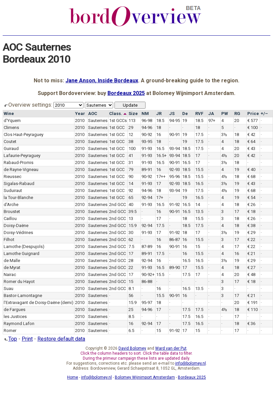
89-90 (174, 267)
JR (159, 113)
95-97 (147, 302)
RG (237, 113)
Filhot (9, 239)
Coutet (10, 141)
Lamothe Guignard (21, 253)
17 (197, 155)
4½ (224, 155)
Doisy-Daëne (16, 225)
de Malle (12, 260)
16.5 (160, 148)
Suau (8, 288)
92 (130, 190)
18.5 (160, 120)
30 (130, 232)
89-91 (147, 169)
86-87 (174, 239)
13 (130, 218)
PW (224, 113)
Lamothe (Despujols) (24, 246)
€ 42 (251, 134)
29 (130, 127)
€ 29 (251, 232)
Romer (10, 330)
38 (130, 141)
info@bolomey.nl (190, 363)
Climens (11, 127)
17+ (159, 197)
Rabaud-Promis (18, 162)
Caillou (10, 218)
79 (130, 169)
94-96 (147, 127)
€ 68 (251, 176)
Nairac (10, 274)
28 (130, 260)
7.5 (131, 246)
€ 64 (251, 141)
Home (72, 377)
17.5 (199, 134)
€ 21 (251, 253)
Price (253, 113)
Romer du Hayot (19, 281)
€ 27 (251, 267)
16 (158, 134)
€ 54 (251, 197)
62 (130, 239)
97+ (211, 120)
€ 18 (251, 211)
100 (131, 148)
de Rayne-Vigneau (21, 169)
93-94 (174, 148)
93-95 (147, 141)
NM (145, 113)
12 (130, 134)
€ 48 (251, 274)
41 (130, 155)
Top (10, 339)
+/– (264, 113)
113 (131, 120)
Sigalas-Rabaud (19, 183)
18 (158, 127)
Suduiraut (13, 190)
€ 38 (251, 225)
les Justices (15, 316)
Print (27, 339)
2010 (79, 120)
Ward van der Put (171, 348)
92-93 (174, 169)
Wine (9, 113)
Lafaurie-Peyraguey (22, 155)
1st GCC (116, 127)
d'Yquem (12, 120)
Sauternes (97, 120)
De (185, 113)
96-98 (147, 120)
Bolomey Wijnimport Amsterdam (145, 377)
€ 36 (251, 323)
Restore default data (61, 339)
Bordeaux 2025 (126, 93)
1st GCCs (118, 120)
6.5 (131, 330)
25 (130, 309)
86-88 (147, 281)
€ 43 (251, 148)
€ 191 (252, 302)
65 (130, 197)
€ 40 (251, 169)
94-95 (174, 120)
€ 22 (251, 239)
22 (130, 267)
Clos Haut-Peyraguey (23, 134)
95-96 (174, 176)
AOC (92, 113)
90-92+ (148, 274)
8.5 (131, 316)
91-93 (147, 148)
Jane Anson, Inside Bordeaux (101, 80)
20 (236, 120)
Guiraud (11, 148)
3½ (224, 134)
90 (130, 176)
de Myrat (12, 267)
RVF (199, 113)
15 (197, 246)
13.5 (199, 211)
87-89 (147, 246)
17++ (161, 176)
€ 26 (251, 204)
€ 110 (252, 309)
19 (184, 120)
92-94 (147, 197)
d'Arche (11, 204)
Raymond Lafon (19, 323)
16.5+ (161, 155)
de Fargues (14, 309)
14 (130, 183)
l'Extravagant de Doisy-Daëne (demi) (38, 302)
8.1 (131, 288)
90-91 (174, 134)
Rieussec (12, 176)
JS (172, 113)
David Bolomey (132, 348)
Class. (118, 113)
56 (130, 295)
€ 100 (252, 127)
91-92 (174, 204)
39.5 (132, 211)
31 (130, 162)
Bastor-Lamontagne (23, 295)
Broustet (12, 211)
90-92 (147, 134)
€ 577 (252, 120)
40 (130, 204)
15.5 (199, 169)
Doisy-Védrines (18, 232)
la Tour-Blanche (18, 197)
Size (133, 113)
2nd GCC (117, 204)
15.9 (132, 225)
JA (211, 113)
